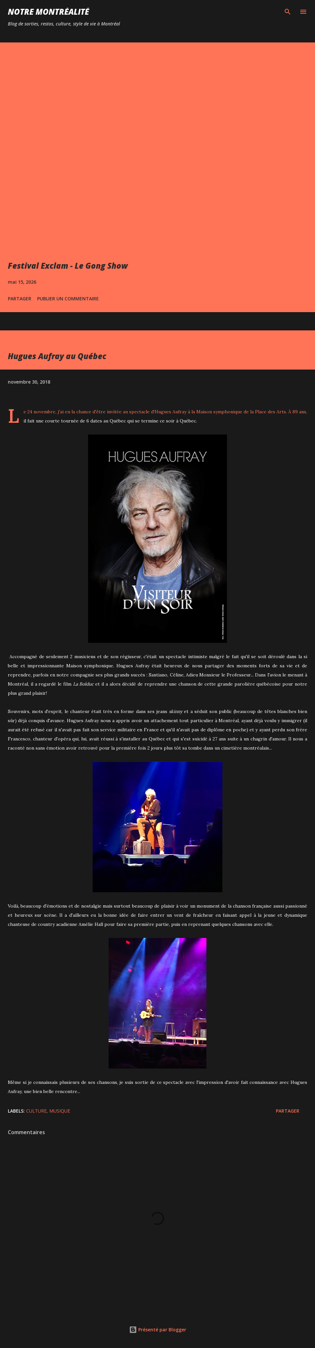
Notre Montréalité (48, 11)
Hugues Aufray (171, 412)
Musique (59, 1111)
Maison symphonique (219, 412)
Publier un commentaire (68, 298)
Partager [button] (19, 298)
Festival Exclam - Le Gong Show (68, 265)
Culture (36, 1111)
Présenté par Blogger (157, 1329)
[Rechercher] (288, 12)
